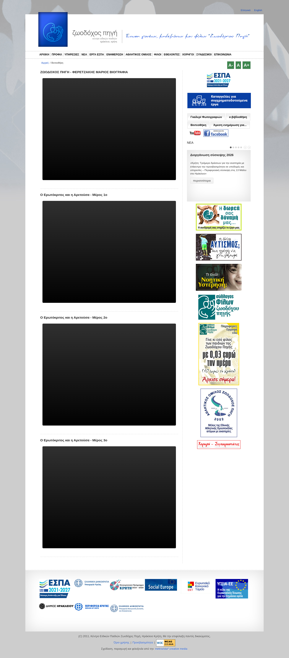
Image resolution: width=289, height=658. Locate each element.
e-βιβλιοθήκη (238, 117)
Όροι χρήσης (121, 642)
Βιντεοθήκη (198, 125)
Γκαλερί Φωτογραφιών (206, 117)
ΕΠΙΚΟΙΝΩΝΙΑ (223, 54)
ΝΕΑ (84, 54)
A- (230, 65)
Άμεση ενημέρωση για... (230, 125)
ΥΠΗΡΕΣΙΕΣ (72, 54)
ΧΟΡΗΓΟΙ (188, 54)
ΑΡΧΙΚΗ (44, 54)
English (258, 10)
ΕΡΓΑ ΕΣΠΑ (96, 54)
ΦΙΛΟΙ (157, 54)
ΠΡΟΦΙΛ (57, 54)
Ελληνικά (246, 10)
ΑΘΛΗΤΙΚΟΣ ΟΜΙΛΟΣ (139, 54)
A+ (246, 65)
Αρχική (45, 62)
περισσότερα (202, 180)
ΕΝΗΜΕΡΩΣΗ (114, 54)
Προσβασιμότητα (143, 642)
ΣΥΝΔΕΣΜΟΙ (204, 54)
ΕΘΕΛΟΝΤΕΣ (172, 54)
